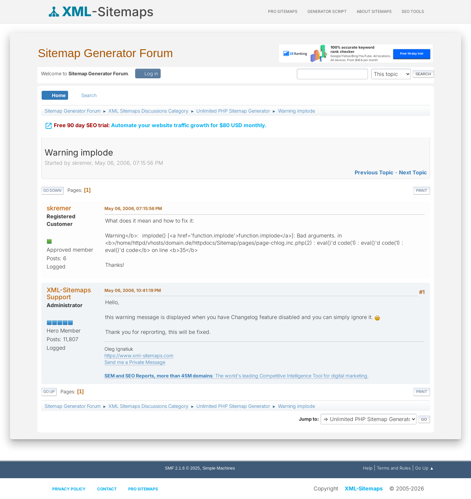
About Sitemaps (374, 11)
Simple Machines (218, 468)
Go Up (49, 391)
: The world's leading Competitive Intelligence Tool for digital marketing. (236, 375)
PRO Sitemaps (282, 11)
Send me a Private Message (134, 362)
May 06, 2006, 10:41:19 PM (132, 290)
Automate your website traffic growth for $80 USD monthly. (155, 124)
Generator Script (327, 11)
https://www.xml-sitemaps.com (139, 355)
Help (368, 468)
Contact (107, 488)
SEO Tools (413, 11)
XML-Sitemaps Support (69, 293)
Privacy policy (69, 488)
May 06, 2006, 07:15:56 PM (133, 208)
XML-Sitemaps (364, 488)
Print (421, 190)
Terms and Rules (394, 468)
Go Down (52, 190)
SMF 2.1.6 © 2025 (182, 468)
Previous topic (374, 172)
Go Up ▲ (424, 468)
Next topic (413, 172)
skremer (59, 208)
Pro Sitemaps (143, 488)
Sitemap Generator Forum (105, 53)
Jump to (308, 419)
